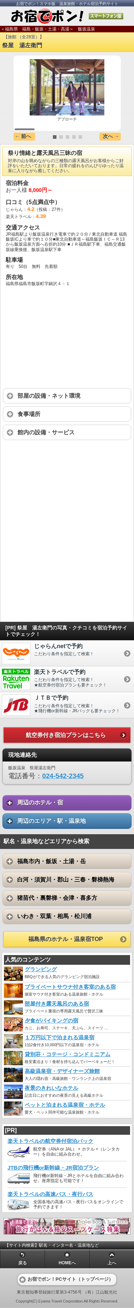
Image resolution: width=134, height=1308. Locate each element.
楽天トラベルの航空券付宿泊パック (50, 1141)
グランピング (41, 969)
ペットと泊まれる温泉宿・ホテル (65, 1105)
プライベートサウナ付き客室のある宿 (70, 987)
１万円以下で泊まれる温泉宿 (59, 1037)
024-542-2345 (63, 776)
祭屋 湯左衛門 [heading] (22, 45)
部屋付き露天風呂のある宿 (57, 1004)
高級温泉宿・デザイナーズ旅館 (62, 1071)
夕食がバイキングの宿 (51, 1021)
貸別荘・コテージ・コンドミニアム (67, 1054)
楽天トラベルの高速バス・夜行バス (50, 1194)
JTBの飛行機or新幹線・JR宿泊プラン (53, 1168)
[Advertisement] (67, 497)
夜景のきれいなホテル (51, 1088)
